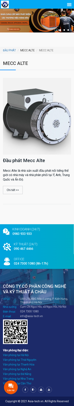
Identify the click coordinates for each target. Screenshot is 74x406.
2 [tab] (60, 30)
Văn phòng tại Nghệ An (17, 369)
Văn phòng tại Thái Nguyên (19, 359)
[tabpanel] (37, 18)
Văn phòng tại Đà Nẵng (17, 374)
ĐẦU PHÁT (9, 50)
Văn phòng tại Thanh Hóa (18, 364)
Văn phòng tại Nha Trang (18, 378)
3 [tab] (64, 30)
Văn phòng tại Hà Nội (16, 355)
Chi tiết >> (13, 190)
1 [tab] (56, 30)
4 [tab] (68, 30)
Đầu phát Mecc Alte (24, 160)
